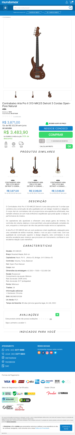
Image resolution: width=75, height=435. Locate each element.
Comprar (56, 134)
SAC (7, 366)
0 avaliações (17, 116)
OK (69, 146)
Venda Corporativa (11, 421)
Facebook (10, 362)
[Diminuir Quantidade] (43, 142)
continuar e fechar (66, 428)
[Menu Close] (5, 8)
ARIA (4, 109)
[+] (57, 314)
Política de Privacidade (42, 428)
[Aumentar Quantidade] (43, 140)
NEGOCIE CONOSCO (56, 128)
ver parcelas (7, 128)
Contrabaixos (7, 17)
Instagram (10, 358)
